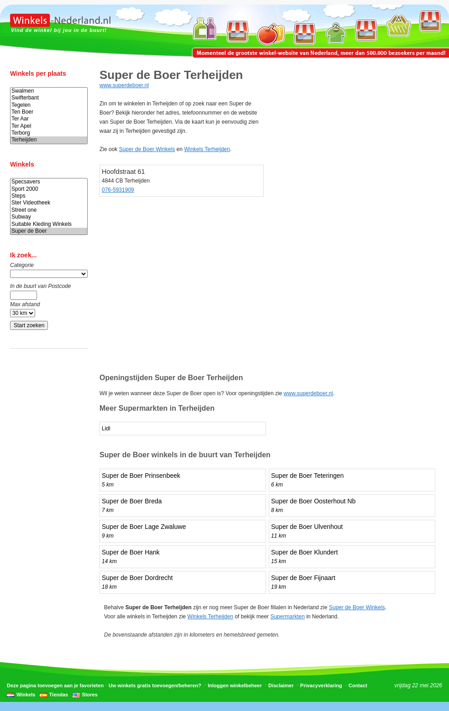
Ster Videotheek (48, 202)
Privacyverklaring (321, 685)
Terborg (48, 133)
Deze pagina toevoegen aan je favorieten (55, 685)
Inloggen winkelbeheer (235, 685)
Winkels (25, 694)
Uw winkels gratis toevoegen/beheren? (155, 685)
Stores (90, 694)
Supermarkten (287, 616)
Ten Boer (48, 112)
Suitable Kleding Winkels (48, 224)
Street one (48, 210)
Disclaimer (281, 685)
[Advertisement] (46, 499)
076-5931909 (118, 190)
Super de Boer (48, 231)
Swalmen (48, 91)
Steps (48, 196)
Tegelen (48, 105)
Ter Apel (48, 126)
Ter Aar (48, 118)
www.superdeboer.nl (124, 85)
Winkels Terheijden (207, 149)
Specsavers (48, 181)
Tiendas (58, 694)
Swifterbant (48, 97)
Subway (48, 217)
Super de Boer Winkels (147, 149)
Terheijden (48, 139)
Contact (358, 685)
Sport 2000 (48, 189)
